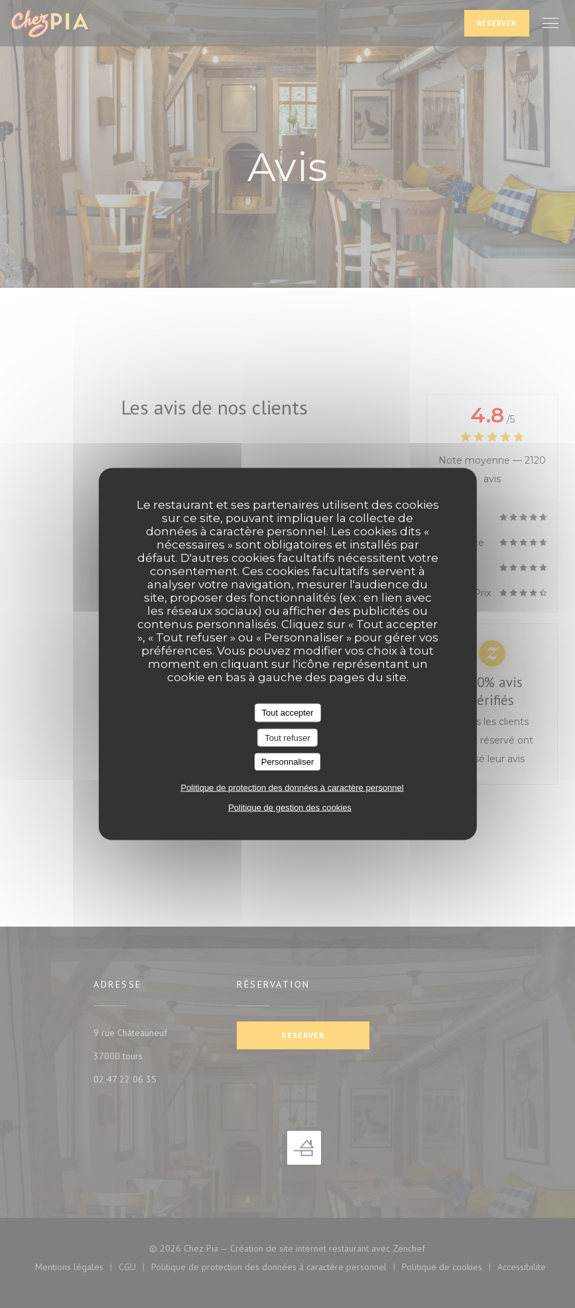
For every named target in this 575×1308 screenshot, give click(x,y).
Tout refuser (287, 737)
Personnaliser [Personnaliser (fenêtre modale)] (287, 762)
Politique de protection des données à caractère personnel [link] (291, 787)
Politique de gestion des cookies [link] (289, 807)
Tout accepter (287, 713)
